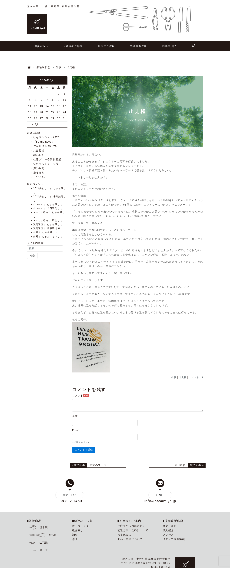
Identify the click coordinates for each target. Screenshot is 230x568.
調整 (75, 534)
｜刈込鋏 (42, 534)
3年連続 (38, 155)
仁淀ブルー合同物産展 (47, 159)
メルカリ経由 (40, 212)
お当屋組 (38, 150)
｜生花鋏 (38, 542)
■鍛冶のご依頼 (82, 520)
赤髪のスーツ (98, 465)
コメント (80, 395)
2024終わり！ (41, 188)
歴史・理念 (170, 525)
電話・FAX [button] (70, 494)
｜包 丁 (37, 550)
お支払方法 (124, 534)
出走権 (182, 377)
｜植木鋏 (38, 527)
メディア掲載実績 (174, 539)
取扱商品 (40, 46)
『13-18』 (40, 177)
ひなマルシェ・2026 (46, 137)
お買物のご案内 (73, 46)
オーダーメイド (82, 525)
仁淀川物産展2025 (45, 146)
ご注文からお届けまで (131, 525)
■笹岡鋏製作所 (173, 520)
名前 (75, 416)
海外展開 (38, 168)
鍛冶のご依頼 (106, 46)
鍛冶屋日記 (169, 46)
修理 (75, 539)
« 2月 (35, 124)
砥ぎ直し (77, 530)
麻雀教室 (38, 172)
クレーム (38, 204)
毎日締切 (180, 465)
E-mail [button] (160, 494)
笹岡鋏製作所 (138, 46)
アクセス (168, 534)
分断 (35, 232)
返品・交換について (130, 539)
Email (76, 430)
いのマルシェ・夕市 (45, 163)
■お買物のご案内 (129, 520)
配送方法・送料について (132, 530)
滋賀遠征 (38, 224)
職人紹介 (168, 530)
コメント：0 (196, 377)
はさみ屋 (58, 188)
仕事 (173, 377)
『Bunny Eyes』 (43, 141)
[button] (32, 256)
